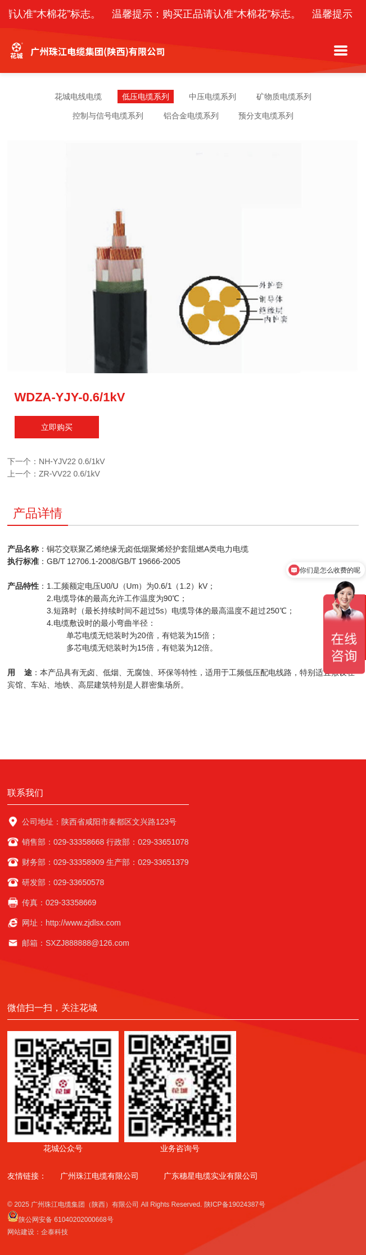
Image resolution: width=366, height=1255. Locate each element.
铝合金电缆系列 (191, 115)
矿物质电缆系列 (283, 96)
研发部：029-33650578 (63, 882)
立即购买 (57, 427)
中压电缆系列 (212, 96)
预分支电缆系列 (265, 115)
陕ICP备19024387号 (234, 1204)
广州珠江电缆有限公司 (99, 1175)
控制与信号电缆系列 (108, 115)
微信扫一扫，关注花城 (52, 1008)
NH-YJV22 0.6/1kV (72, 461)
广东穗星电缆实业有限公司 (211, 1175)
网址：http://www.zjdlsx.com (71, 922)
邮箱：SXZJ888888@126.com (75, 942)
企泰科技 (54, 1232)
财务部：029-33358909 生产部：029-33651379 (105, 862)
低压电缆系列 (145, 96)
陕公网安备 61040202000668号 (60, 1217)
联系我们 (25, 793)
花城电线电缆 (78, 96)
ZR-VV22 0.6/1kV (69, 473)
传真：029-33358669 (59, 902)
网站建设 (20, 1232)
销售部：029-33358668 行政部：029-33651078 (105, 841)
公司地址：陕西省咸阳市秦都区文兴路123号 (99, 821)
